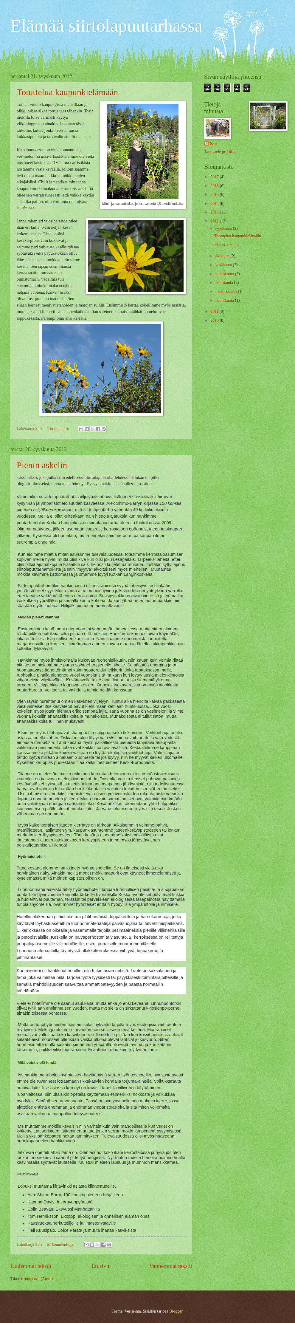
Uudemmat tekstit (31, 1266)
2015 (215, 194)
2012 (215, 221)
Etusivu (100, 1266)
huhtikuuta (224, 282)
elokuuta (223, 256)
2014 (215, 203)
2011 (215, 311)
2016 (215, 186)
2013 (215, 212)
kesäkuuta (224, 265)
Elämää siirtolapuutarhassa (106, 25)
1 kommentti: (58, 428)
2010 (215, 320)
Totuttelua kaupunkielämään (67, 92)
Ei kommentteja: (61, 1244)
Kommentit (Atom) (37, 1278)
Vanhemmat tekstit (170, 1266)
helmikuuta (225, 300)
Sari (214, 143)
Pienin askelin (42, 465)
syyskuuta (224, 228)
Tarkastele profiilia (219, 151)
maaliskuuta (225, 291)
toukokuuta (225, 274)
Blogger (175, 1311)
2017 (215, 177)
